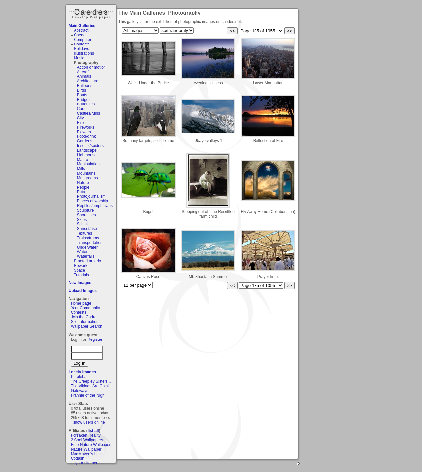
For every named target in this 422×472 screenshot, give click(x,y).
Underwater (87, 247)
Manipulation (88, 164)
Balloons (84, 85)
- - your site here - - (88, 463)
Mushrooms (87, 178)
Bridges (84, 99)
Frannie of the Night (88, 395)
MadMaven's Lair (86, 454)
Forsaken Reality (86, 435)
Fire (80, 122)
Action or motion (91, 67)
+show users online (88, 422)
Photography (86, 62)
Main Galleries (82, 25)
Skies (82, 219)
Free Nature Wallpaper (91, 444)
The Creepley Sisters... (91, 381)
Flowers (84, 132)
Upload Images (83, 290)
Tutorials (81, 275)
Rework (80, 265)
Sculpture (85, 210)
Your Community (85, 308)
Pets (81, 192)
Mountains (86, 173)
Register (94, 339)
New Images (80, 282)
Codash (77, 458)
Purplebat (79, 376)
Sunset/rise (87, 228)
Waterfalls (86, 256)
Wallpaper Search (86, 326)
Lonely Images (82, 372)
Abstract (81, 30)
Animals (84, 76)
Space (79, 270)
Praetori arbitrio (87, 261)
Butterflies (86, 104)
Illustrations (84, 53)
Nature (83, 182)
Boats (82, 95)
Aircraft (83, 72)
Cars (81, 108)
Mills (81, 168)
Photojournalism (91, 196)
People (83, 187)
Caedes (92, 13)
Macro (82, 159)
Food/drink (86, 136)
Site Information (85, 321)
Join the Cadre (84, 317)
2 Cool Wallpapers (87, 440)
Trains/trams (88, 238)
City (80, 118)
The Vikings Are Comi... (91, 386)
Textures (84, 233)
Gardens (84, 141)
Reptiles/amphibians (95, 205)
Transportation (90, 242)
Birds (81, 90)
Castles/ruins (88, 113)
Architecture (87, 81)
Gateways (79, 390)
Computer (82, 39)
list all (93, 430)
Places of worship (92, 201)
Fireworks (85, 127)
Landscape (87, 150)
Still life (83, 224)
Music (79, 58)
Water (82, 252)
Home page (81, 303)
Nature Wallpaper (86, 449)
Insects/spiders (90, 145)
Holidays (81, 48)
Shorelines (86, 215)
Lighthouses (88, 155)
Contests (81, 44)
